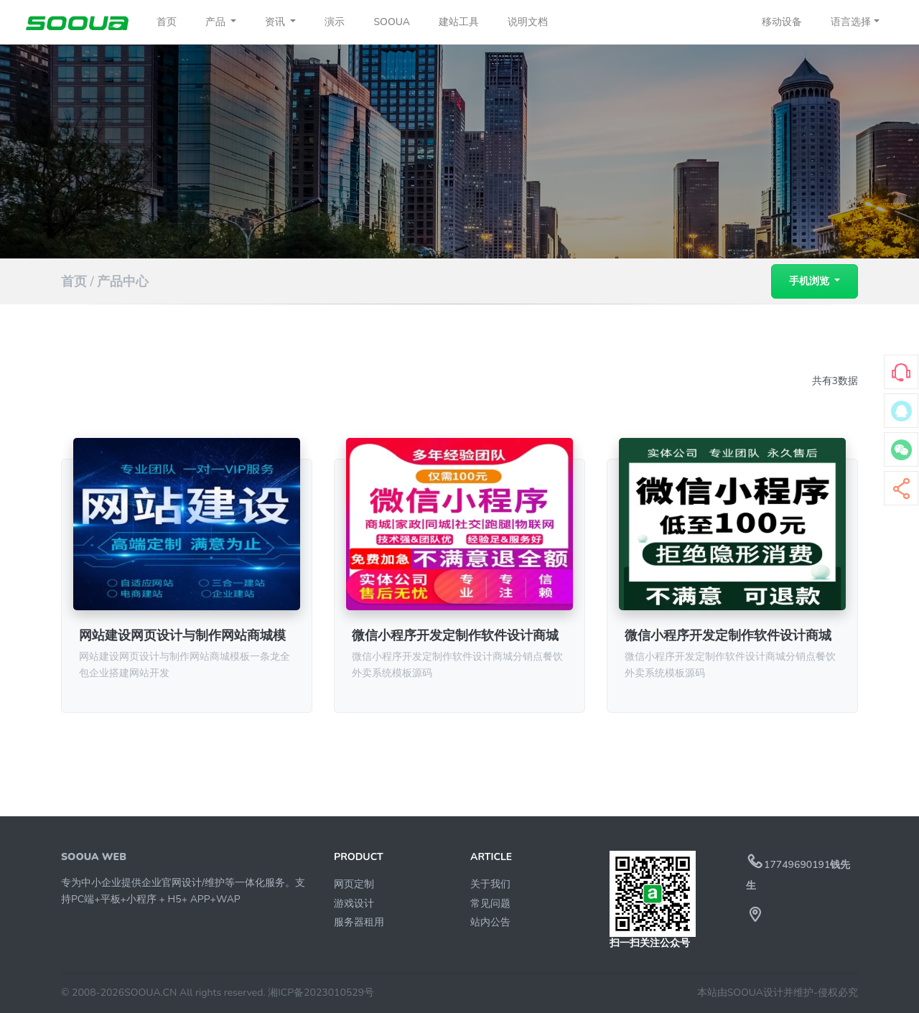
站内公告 (490, 922)
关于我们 (490, 884)
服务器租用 (359, 922)
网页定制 (354, 884)
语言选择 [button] (851, 22)
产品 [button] (216, 22)
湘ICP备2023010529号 (321, 992)
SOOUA (391, 22)
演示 (335, 22)
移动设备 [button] (782, 22)
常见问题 (490, 903)
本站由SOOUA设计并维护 (755, 992)
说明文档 (528, 22)
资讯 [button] (276, 22)
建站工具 (459, 22)
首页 (167, 22)
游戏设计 (354, 903)
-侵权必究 (835, 992)
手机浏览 (810, 281)
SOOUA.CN (150, 992)
